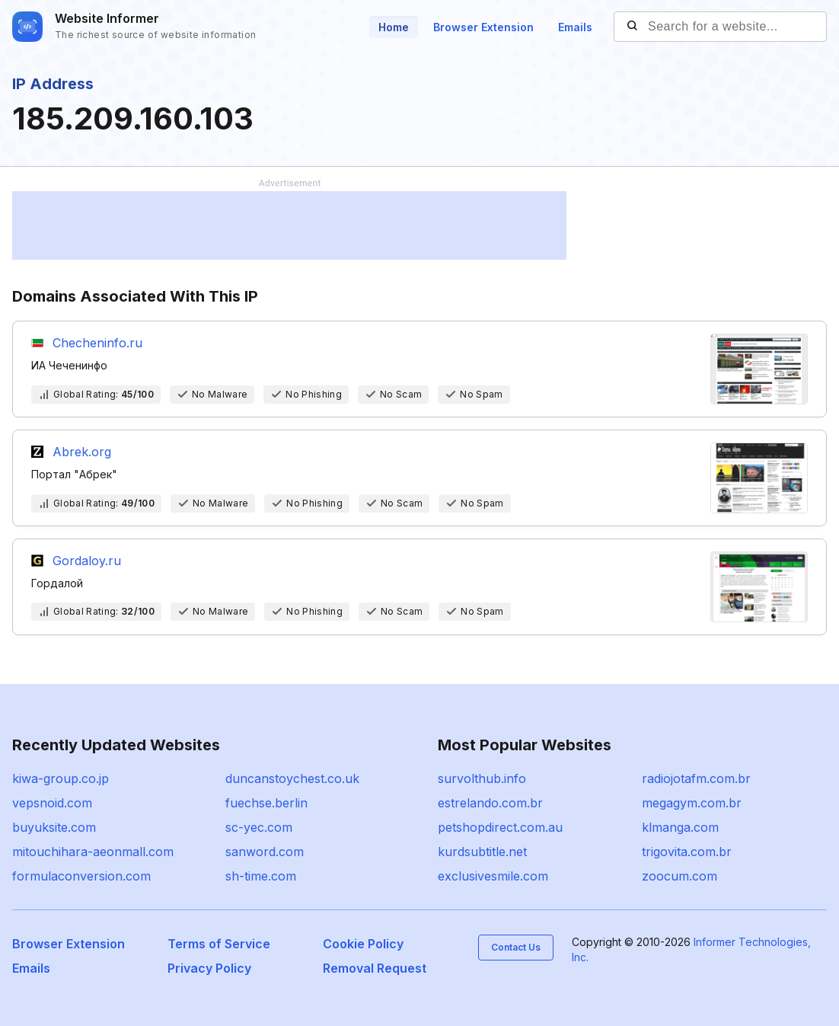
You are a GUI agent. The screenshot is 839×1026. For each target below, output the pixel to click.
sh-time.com (260, 876)
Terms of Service (218, 943)
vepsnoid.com (52, 802)
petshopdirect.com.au (500, 827)
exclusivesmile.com (493, 876)
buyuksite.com (54, 827)
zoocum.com (679, 876)
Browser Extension (483, 27)
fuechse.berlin (266, 802)
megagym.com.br (692, 802)
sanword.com (264, 851)
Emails (575, 27)
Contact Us (516, 947)
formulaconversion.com (81, 876)
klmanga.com (680, 827)
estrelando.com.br (490, 802)
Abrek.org (82, 451)
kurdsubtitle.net (482, 851)
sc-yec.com (258, 827)
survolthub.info (482, 778)
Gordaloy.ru (87, 560)
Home (393, 27)
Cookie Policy (363, 943)
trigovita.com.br (687, 851)
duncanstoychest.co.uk (292, 778)
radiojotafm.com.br (696, 778)
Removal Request (374, 968)
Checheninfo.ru (97, 342)
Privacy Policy (209, 968)
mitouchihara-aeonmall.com (93, 851)
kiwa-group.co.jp (60, 778)
